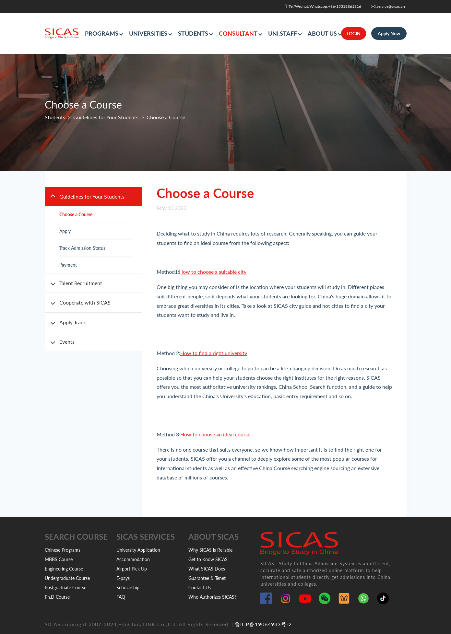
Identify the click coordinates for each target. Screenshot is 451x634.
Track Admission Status (82, 248)
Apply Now (389, 33)
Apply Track (72, 322)
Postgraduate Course (65, 587)
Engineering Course (64, 568)
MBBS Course (59, 559)
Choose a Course (75, 214)
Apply (65, 231)
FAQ (120, 597)
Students (55, 117)
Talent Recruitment (80, 283)
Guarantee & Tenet (207, 578)
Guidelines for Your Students (105, 117)
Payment (68, 265)
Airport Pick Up (131, 568)
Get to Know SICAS (208, 559)
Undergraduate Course (67, 578)
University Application (138, 550)
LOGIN (354, 33)
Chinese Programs (62, 550)
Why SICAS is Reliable (210, 550)
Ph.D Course (57, 597)
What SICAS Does (206, 568)
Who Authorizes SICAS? (212, 597)
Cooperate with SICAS (85, 302)
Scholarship (127, 587)
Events (67, 342)
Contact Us (199, 587)
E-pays (123, 578)
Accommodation (133, 559)
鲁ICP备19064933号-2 (263, 624)
